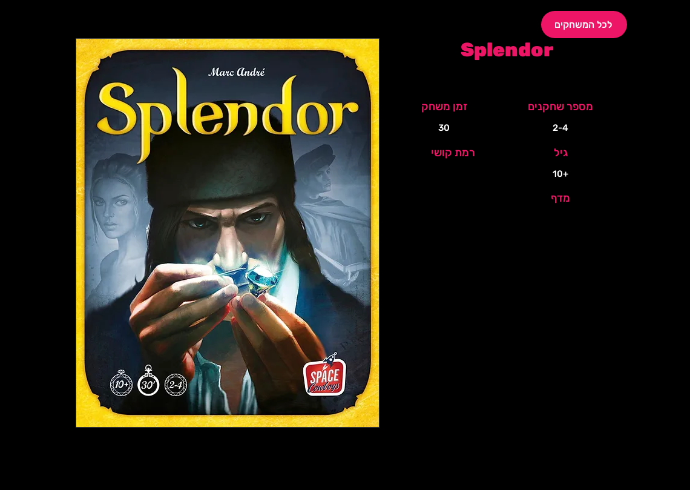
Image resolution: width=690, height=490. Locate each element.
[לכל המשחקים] (584, 24)
